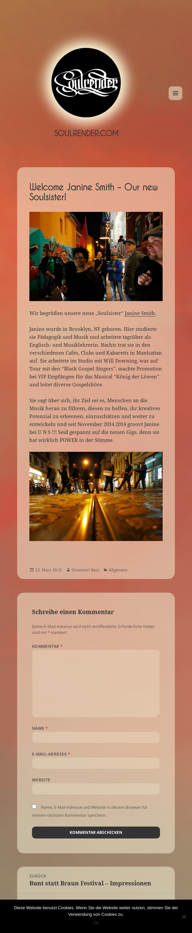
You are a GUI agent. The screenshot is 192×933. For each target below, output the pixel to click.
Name (40, 728)
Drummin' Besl (85, 570)
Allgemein (118, 570)
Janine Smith (140, 313)
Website (41, 780)
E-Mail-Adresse (51, 754)
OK (96, 922)
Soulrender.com (86, 133)
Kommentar (47, 646)
